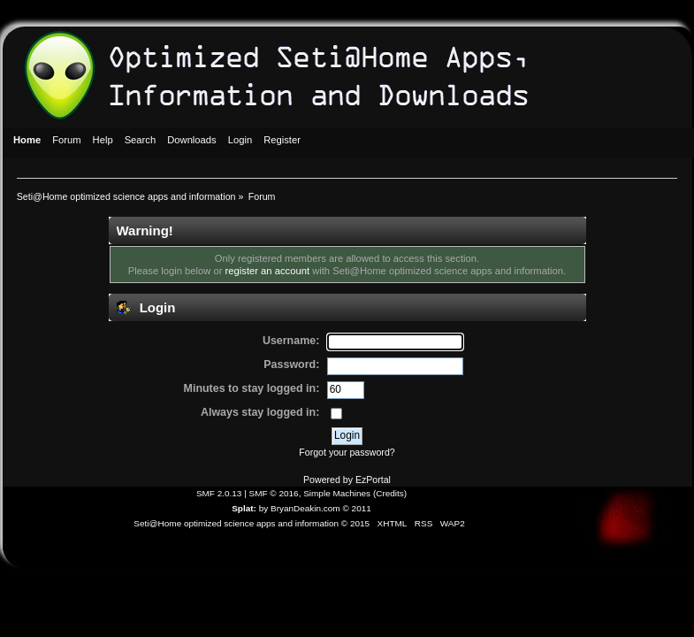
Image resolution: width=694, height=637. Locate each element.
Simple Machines (336, 493)
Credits (390, 493)
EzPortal (373, 479)
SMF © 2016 (274, 493)
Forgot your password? (346, 452)
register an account (267, 270)
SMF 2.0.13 (219, 493)
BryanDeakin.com (305, 508)
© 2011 (356, 508)
